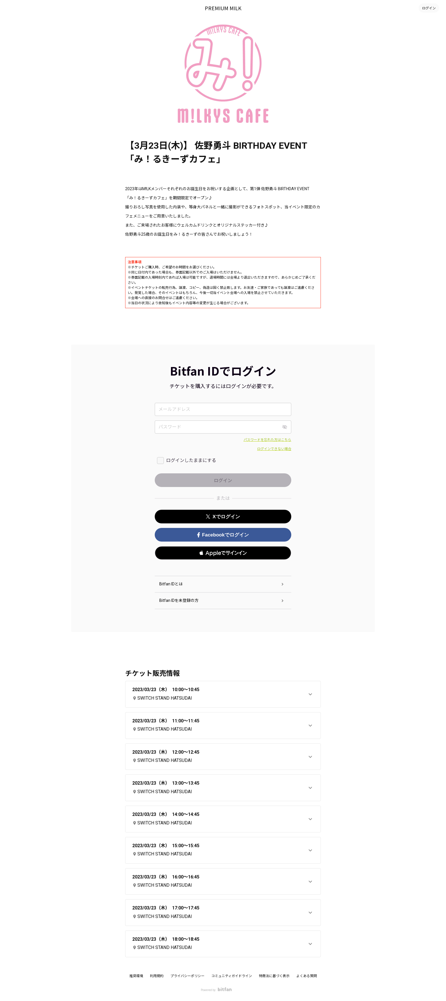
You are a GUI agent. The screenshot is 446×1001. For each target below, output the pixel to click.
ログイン (429, 7)
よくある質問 (306, 976)
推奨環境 (136, 976)
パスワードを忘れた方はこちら (267, 440)
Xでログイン (223, 516)
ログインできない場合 (274, 449)
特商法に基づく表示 (274, 976)
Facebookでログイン (223, 535)
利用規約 (157, 976)
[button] (223, 553)
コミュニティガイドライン (231, 976)
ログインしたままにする (191, 460)
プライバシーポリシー (187, 976)
